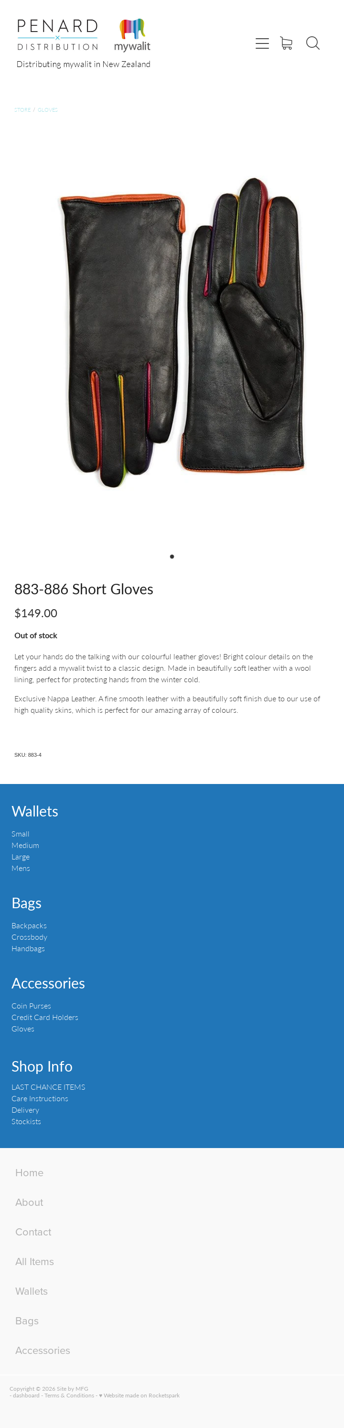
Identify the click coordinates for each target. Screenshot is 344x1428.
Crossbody (29, 937)
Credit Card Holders (44, 1017)
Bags (26, 902)
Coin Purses (31, 1005)
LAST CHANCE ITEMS (48, 1087)
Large (20, 856)
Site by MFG (72, 1388)
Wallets (34, 810)
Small (20, 833)
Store (22, 109)
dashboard (26, 1395)
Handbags (28, 948)
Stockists (26, 1121)
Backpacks (29, 925)
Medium (25, 845)
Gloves (48, 109)
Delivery (25, 1110)
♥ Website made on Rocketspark (139, 1395)
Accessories (48, 982)
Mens (20, 868)
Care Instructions (39, 1098)
